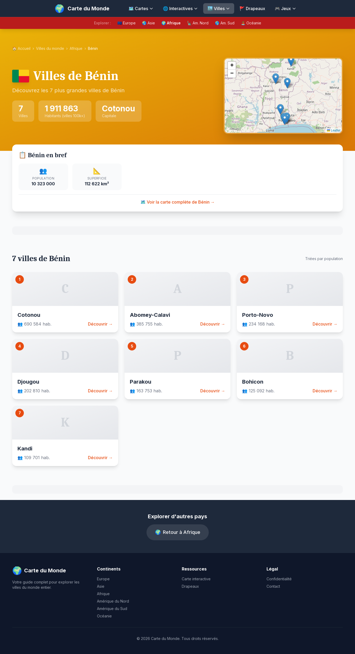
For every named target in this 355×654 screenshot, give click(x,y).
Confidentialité (279, 579)
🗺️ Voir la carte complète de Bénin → (177, 202)
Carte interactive (196, 579)
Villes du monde (50, 48)
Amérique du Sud (112, 608)
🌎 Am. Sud (224, 23)
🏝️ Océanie (251, 23)
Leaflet (333, 130)
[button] (284, 119)
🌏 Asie (148, 23)
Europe (103, 579)
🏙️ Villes (218, 8)
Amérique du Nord (113, 601)
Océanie (104, 616)
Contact (273, 586)
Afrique (76, 48)
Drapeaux (190, 586)
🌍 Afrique (171, 23)
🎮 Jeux (285, 8)
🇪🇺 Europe (126, 23)
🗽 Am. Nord (197, 23)
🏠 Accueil (21, 48)
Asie (100, 586)
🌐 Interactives (180, 8)
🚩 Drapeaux (252, 8)
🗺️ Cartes (140, 8)
